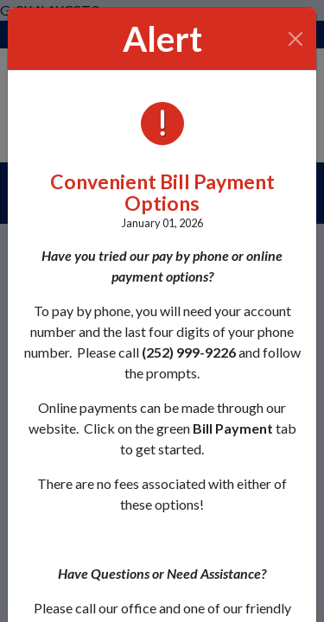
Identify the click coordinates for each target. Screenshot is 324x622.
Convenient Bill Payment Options (162, 192)
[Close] (296, 39)
